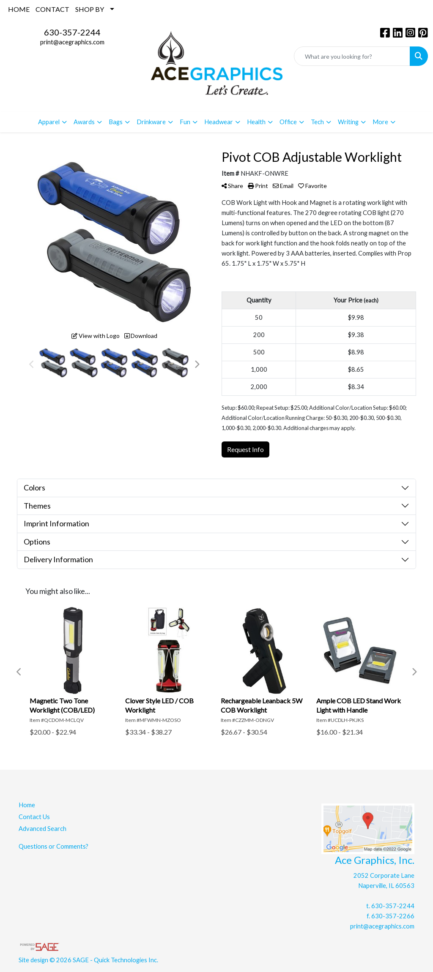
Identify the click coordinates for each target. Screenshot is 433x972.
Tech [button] (317, 121)
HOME (19, 9)
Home (27, 805)
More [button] (380, 121)
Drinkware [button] (151, 121)
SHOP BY (89, 9)
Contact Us (34, 816)
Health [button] (256, 121)
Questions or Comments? (53, 846)
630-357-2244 (72, 32)
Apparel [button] (49, 121)
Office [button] (288, 121)
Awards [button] (84, 121)
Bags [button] (116, 121)
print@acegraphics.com (72, 42)
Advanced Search (42, 828)
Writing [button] (348, 121)
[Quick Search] (352, 56)
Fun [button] (185, 121)
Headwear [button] (218, 121)
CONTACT (52, 9)
